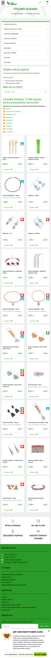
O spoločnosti (6, 610)
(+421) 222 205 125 (10, 555)
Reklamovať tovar (7, 600)
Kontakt (4, 597)
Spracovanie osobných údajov (11, 605)
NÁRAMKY (9, 117)
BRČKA (8, 109)
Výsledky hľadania (33, 14)
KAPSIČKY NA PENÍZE (13, 112)
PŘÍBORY (9, 126)
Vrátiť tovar (5, 602)
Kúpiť (20, 164)
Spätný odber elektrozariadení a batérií (14, 585)
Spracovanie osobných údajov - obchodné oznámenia (19, 607)
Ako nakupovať (6, 582)
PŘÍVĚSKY (9, 129)
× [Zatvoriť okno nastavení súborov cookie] (49, 631)
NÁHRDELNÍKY (11, 114)
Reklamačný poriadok (8, 580)
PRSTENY (9, 123)
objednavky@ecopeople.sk (12, 560)
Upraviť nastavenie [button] (26, 654)
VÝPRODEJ (7, 62)
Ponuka (3, 3)
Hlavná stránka (17, 14)
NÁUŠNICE (9, 120)
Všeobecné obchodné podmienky (12, 575)
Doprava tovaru (7, 577)
